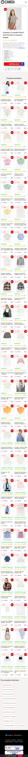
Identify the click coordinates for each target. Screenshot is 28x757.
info (12, 103)
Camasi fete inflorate (8, 707)
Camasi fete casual (8, 721)
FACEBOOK (9, 735)
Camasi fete (20, 725)
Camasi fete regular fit (9, 725)
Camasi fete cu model (9, 712)
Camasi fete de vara (8, 694)
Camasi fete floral (7, 685)
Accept (20, 755)
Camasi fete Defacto (8, 689)
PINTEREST (18, 735)
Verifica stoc (16, 64)
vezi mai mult (21, 48)
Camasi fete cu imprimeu (10, 716)
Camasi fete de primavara (10, 698)
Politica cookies (18, 741)
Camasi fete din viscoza (9, 703)
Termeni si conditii (11, 740)
